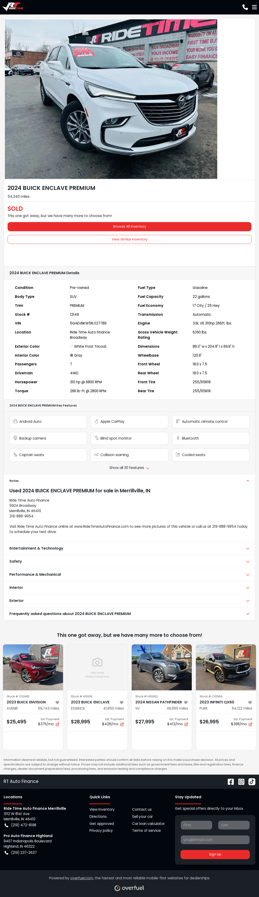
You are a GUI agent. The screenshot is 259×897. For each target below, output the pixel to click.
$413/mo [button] (177, 722)
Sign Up (215, 854)
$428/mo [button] (113, 722)
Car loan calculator (148, 823)
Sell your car (142, 816)
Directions (98, 816)
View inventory (102, 809)
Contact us (142, 809)
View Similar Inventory (130, 239)
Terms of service (146, 830)
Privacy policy (101, 830)
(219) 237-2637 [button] (21, 852)
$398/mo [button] (241, 722)
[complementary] (245, 883)
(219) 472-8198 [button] (20, 825)
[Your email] (215, 839)
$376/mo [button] (48, 722)
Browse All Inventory (129, 226)
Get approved (101, 823)
